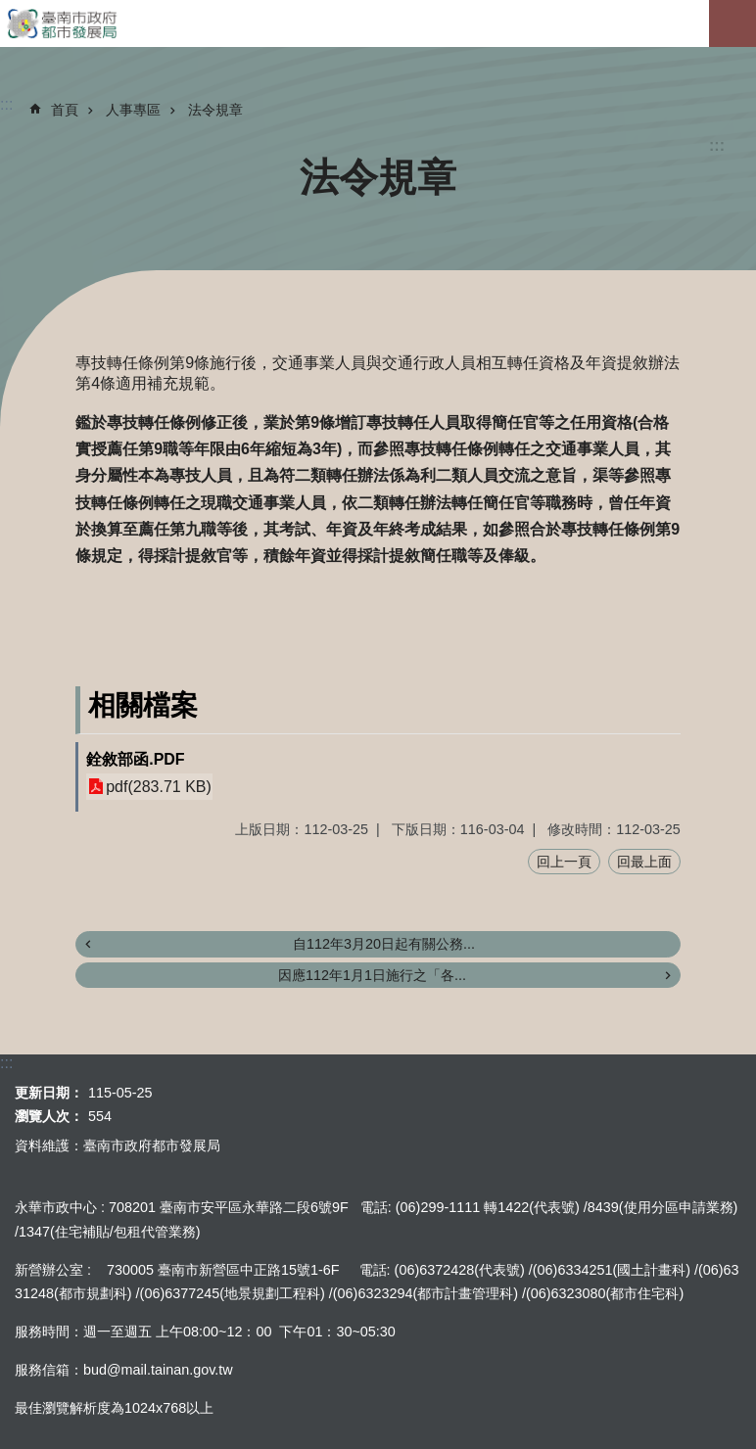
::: (717, 145)
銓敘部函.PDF (135, 759)
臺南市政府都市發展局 (378, 23)
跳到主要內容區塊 (10, 10)
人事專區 (133, 109)
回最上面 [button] (644, 861)
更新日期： (49, 1092)
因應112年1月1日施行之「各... (372, 975)
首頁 (64, 109)
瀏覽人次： (49, 1116)
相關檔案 (143, 705)
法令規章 (215, 109)
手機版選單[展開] (732, 23)
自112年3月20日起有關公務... (384, 944)
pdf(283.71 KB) (159, 786)
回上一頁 (564, 861)
